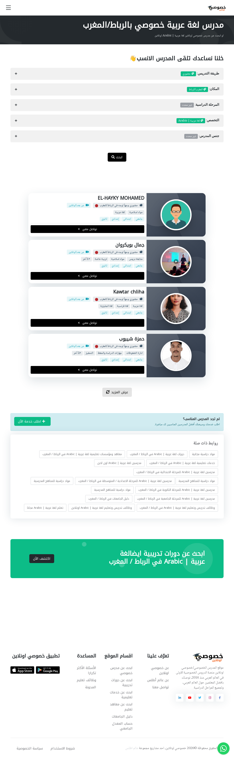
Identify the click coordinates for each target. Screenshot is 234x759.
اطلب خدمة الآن (31, 421)
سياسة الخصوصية (30, 748)
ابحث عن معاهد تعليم (121, 706)
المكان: (203, 89)
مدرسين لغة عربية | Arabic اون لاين (119, 463)
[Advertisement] (113, 180)
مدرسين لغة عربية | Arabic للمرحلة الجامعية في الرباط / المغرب (176, 498)
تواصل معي (87, 229)
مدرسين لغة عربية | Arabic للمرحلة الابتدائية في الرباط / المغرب (175, 472)
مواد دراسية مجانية (203, 454)
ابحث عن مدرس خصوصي (121, 670)
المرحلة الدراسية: (199, 105)
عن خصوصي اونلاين (160, 670)
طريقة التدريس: (200, 74)
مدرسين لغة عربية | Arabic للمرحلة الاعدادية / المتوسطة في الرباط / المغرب (125, 481)
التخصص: (197, 121)
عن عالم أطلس (158, 680)
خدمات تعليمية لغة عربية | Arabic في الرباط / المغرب (182, 463)
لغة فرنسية (122, 306)
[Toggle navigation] (8, 8)
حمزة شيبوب (131, 339)
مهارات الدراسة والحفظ (110, 353)
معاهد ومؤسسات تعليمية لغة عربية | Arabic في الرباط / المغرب (82, 454)
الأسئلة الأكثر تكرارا (86, 670)
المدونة (90, 687)
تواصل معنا (160, 687)
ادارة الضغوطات (134, 353)
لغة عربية (120, 212)
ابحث (117, 157)
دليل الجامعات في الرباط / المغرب (108, 498)
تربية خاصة (101, 259)
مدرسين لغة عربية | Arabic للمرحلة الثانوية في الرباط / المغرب (176, 490)
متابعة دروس (136, 259)
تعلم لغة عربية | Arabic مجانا (45, 508)
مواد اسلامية (136, 212)
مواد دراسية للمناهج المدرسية (196, 481)
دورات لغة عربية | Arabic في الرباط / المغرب (157, 454)
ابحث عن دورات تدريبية (122, 682)
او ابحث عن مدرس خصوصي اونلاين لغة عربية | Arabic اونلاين (189, 35)
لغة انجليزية (106, 306)
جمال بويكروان (129, 245)
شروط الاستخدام (63, 748)
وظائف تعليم (86, 680)
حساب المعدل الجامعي (122, 726)
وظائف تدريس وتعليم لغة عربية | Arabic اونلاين (101, 508)
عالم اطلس (131, 748)
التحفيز (89, 353)
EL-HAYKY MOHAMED (121, 198)
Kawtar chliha (128, 292)
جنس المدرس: (201, 136)
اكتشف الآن (41, 559)
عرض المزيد (117, 392)
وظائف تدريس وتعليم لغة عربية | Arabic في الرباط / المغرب (177, 508)
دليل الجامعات (122, 716)
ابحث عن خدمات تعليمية (121, 694)
